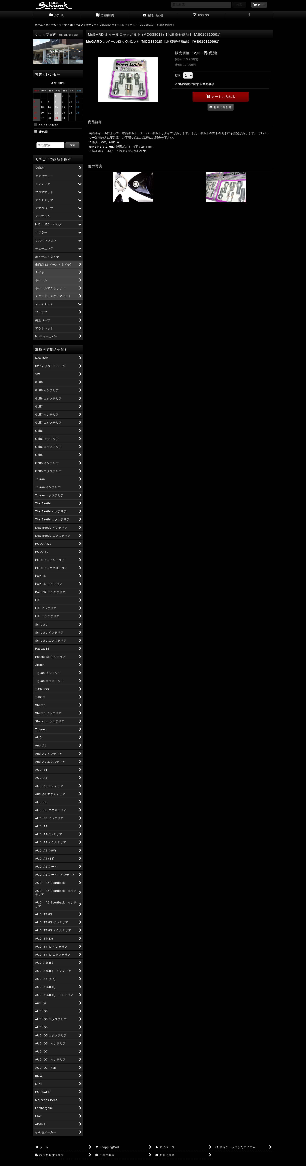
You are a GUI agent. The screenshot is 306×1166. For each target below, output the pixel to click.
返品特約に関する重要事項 (194, 84)
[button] (249, 15)
